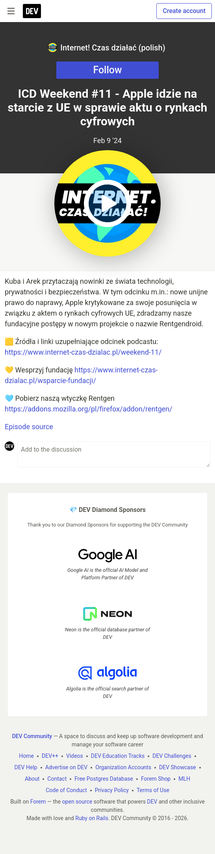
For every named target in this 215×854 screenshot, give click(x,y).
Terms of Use (153, 790)
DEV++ (50, 756)
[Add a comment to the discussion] (114, 454)
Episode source (29, 426)
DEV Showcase (177, 767)
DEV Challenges (171, 756)
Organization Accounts (123, 767)
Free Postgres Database (103, 779)
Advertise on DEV (66, 767)
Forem (38, 801)
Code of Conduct (66, 790)
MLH (184, 779)
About (32, 779)
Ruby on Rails (91, 818)
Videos (74, 756)
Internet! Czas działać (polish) (106, 47)
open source (77, 801)
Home (26, 756)
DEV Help (25, 767)
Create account (184, 11)
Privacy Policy (112, 790)
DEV (152, 801)
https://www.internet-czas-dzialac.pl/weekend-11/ (83, 352)
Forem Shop (156, 779)
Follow (107, 70)
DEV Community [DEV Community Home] (32, 736)
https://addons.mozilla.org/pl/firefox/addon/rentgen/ (88, 409)
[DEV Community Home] (32, 11)
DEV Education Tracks (118, 756)
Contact (57, 779)
